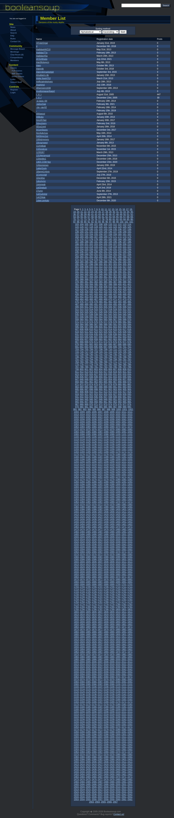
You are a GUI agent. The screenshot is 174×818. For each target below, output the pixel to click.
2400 (118, 759)
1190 (118, 457)
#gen (38, 65)
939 (115, 397)
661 (105, 339)
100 (121, 222)
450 (129, 294)
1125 (88, 442)
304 (120, 264)
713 (124, 349)
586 (91, 324)
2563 (91, 802)
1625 (88, 567)
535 (77, 314)
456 (101, 297)
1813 (76, 614)
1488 (106, 532)
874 (91, 384)
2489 (112, 782)
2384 (82, 757)
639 (115, 334)
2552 (129, 797)
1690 (118, 582)
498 (129, 304)
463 (77, 299)
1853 (76, 624)
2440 (118, 769)
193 (105, 242)
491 (96, 304)
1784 (82, 607)
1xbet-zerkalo (42, 200)
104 (81, 224)
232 (120, 249)
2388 (106, 757)
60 (99, 217)
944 (81, 399)
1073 (76, 429)
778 (91, 364)
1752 (129, 597)
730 (91, 354)
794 (110, 367)
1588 (106, 557)
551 (96, 317)
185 (124, 239)
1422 (129, 514)
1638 (106, 569)
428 (81, 292)
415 (77, 289)
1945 (88, 647)
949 (105, 399)
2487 (100, 782)
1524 (82, 542)
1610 (118, 562)
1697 (100, 584)
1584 (82, 557)
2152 (129, 697)
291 (115, 262)
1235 (88, 469)
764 (81, 362)
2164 (82, 702)
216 (101, 247)
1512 (129, 537)
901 (105, 389)
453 (86, 297)
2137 (100, 694)
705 (86, 349)
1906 (94, 637)
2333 (76, 744)
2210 (118, 712)
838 (91, 377)
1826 (94, 617)
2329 (112, 742)
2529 (112, 792)
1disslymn (41, 181)
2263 (76, 727)
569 (124, 319)
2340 (118, 744)
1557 (100, 549)
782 (110, 364)
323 (96, 269)
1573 (76, 554)
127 (77, 229)
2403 (76, 762)
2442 (129, 769)
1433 (76, 519)
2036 (94, 669)
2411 (124, 762)
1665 (88, 577)
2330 (118, 742)
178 (91, 239)
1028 (106, 417)
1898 (106, 634)
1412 (129, 512)
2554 (82, 799)
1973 (76, 654)
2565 (103, 802)
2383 (76, 757)
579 (115, 322)
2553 (76, 799)
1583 (76, 557)
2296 (94, 734)
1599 (112, 559)
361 (105, 277)
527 (96, 312)
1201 (124, 459)
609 (86, 329)
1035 (88, 419)
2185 (88, 707)
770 (110, 362)
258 (129, 254)
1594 (82, 559)
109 (105, 224)
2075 (88, 679)
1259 (112, 474)
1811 (124, 612)
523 (77, 312)
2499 (112, 784)
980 (81, 407)
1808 (106, 612)
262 (91, 257)
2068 (106, 677)
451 (77, 297)
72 (81, 219)
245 (124, 252)
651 (115, 337)
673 (105, 342)
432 (101, 292)
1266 (94, 477)
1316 (94, 489)
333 (86, 272)
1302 (129, 484)
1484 (82, 532)
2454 (82, 774)
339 (115, 272)
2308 (106, 737)
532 (120, 312)
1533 (76, 544)
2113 (76, 689)
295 (77, 264)
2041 (124, 669)
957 (86, 402)
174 (129, 237)
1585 (88, 557)
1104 (82, 437)
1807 (100, 612)
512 (81, 309)
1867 (100, 627)
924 (101, 394)
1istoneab (40, 184)
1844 (82, 622)
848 (81, 379)
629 (124, 332)
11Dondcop (41, 149)
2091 (124, 682)
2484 (82, 782)
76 (96, 219)
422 (110, 289)
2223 (76, 717)
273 (86, 259)
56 (85, 217)
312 (101, 267)
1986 (94, 657)
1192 (129, 457)
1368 (106, 502)
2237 (100, 719)
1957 (100, 649)
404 (81, 287)
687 (115, 344)
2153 (76, 699)
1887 (100, 632)
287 (96, 262)
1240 (118, 469)
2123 (76, 692)
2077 (100, 679)
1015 (88, 414)
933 (86, 397)
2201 (124, 709)
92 (92, 222)
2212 (129, 712)
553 (105, 317)
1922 (129, 639)
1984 (82, 657)
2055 (88, 674)
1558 (106, 549)
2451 (124, 772)
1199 (112, 459)
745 (105, 357)
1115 (88, 439)
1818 (106, 614)
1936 (94, 644)
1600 (118, 559)
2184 (82, 707)
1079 (112, 429)
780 (101, 364)
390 (129, 282)
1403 (76, 512)
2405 (88, 762)
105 (86, 224)
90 (85, 222)
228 (101, 249)
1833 (76, 619)
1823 (76, 617)
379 (77, 282)
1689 (112, 582)
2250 (118, 722)
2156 (94, 699)
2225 (88, 717)
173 (124, 237)
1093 (76, 434)
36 (74, 214)
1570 (118, 552)
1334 (82, 494)
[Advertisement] (20, 115)
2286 (94, 732)
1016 (94, 414)
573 (86, 322)
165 (86, 237)
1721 (124, 589)
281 (124, 259)
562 (91, 319)
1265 (88, 477)
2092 (129, 682)
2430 (118, 767)
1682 (129, 579)
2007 (100, 662)
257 (124, 254)
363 (115, 277)
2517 (100, 789)
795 (115, 367)
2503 (76, 787)
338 (110, 272)
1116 (94, 439)
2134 (82, 694)
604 (120, 327)
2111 (124, 687)
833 (124, 374)
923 (96, 394)
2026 (94, 667)
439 (77, 294)
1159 (112, 449)
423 (115, 289)
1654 (82, 574)
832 (120, 374)
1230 (118, 467)
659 (96, 339)
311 (96, 267)
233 (124, 249)
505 (105, 307)
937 (105, 397)
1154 (82, 449)
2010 (118, 662)
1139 (112, 444)
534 (129, 312)
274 (91, 259)
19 (74, 212)
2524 (82, 792)
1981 (124, 654)
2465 (88, 777)
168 (101, 237)
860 (81, 382)
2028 (106, 667)
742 (91, 357)
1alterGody (41, 168)
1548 (106, 547)
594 (129, 324)
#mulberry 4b (42, 75)
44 (103, 214)
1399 (112, 509)
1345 (88, 497)
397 (105, 284)
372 (101, 279)
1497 (100, 534)
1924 (82, 642)
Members (14, 60)
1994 (82, 659)
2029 (112, 667)
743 (96, 357)
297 (86, 264)
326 (110, 269)
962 (110, 402)
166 (91, 237)
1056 (94, 424)
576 (101, 322)
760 (120, 359)
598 (91, 327)
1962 (129, 649)
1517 (100, 539)
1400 (118, 509)
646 (91, 337)
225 (86, 249)
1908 (106, 637)
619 (77, 332)
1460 (118, 524)
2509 (112, 787)
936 (101, 397)
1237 (100, 469)
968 (81, 404)
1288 (106, 482)
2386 (94, 757)
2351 (124, 747)
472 (120, 299)
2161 (124, 699)
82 (117, 219)
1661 (124, 574)
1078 (106, 429)
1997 (100, 659)
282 (129, 259)
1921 (124, 639)
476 (81, 302)
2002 (129, 659)
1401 (124, 509)
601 (105, 327)
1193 (76, 459)
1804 (82, 612)
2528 (106, 792)
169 (105, 237)
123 (115, 227)
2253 (76, 724)
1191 (124, 457)
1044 (82, 422)
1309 (112, 487)
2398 (106, 759)
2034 (82, 669)
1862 (129, 624)
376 (120, 279)
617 (124, 329)
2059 (112, 674)
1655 (88, 574)
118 (91, 227)
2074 (82, 679)
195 (115, 242)
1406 (94, 512)
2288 (106, 732)
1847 (100, 622)
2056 (94, 674)
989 (124, 407)
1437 (100, 519)
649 (105, 337)
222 (129, 247)
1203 (76, 462)
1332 (129, 492)
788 (81, 367)
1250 (118, 472)
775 (77, 364)
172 (120, 237)
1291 (124, 482)
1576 (94, 554)
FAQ (12, 36)
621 (86, 332)
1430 (118, 517)
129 (86, 229)
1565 (88, 552)
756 (101, 359)
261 (86, 257)
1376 (94, 504)
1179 (112, 454)
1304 (82, 487)
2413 (76, 764)
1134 (82, 444)
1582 (129, 554)
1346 (94, 497)
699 (115, 347)
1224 (82, 467)
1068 (106, 427)
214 (91, 247)
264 (101, 257)
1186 (94, 457)
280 (120, 259)
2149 (112, 697)
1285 (88, 482)
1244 (82, 472)
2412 (129, 762)
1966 (94, 652)
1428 (106, 517)
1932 (129, 642)
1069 (112, 427)
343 (77, 274)
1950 (118, 647)
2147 (100, 697)
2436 (94, 769)
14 (116, 209)
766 (91, 362)
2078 (106, 679)
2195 (88, 709)
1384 (82, 507)
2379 (112, 754)
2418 (106, 764)
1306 (94, 487)
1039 (112, 419)
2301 (124, 734)
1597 (100, 559)
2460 (118, 774)
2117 (100, 689)
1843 (76, 622)
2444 (82, 772)
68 (128, 217)
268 (120, 257)
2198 (106, 709)
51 (128, 214)
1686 (94, 582)
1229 (112, 467)
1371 (124, 502)
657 (86, 339)
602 (110, 327)
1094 (82, 434)
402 (129, 284)
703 (77, 349)
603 (115, 327)
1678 (106, 579)
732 (101, 354)
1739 (112, 594)
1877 (100, 629)
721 (105, 352)
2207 (100, 712)
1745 (88, 597)
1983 (76, 657)
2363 (76, 752)
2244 (82, 722)
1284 (82, 482)
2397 (100, 759)
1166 (94, 452)
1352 (129, 497)
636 (101, 334)
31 (117, 212)
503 (96, 307)
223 (77, 249)
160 (120, 234)
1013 (76, 414)
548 (81, 317)
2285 (88, 732)
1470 (118, 527)
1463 (76, 527)
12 (109, 209)
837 (86, 377)
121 (105, 227)
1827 (100, 617)
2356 (94, 749)
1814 (82, 614)
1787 (100, 607)
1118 (106, 439)
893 (124, 387)
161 (124, 234)
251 (96, 254)
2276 (94, 729)
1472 (129, 527)
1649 (112, 572)
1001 (124, 409)
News (12, 27)
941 (124, 397)
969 (86, 404)
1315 (88, 489)
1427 (100, 517)
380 (81, 282)
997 (103, 409)
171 (115, 237)
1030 (118, 417)
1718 (106, 589)
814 (91, 372)
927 (115, 394)
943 (77, 399)
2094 (82, 684)
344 (81, 274)
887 (96, 387)
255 (115, 254)
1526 (94, 542)
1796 (94, 609)
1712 (129, 587)
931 (77, 397)
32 (121, 212)
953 (124, 399)
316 (120, 267)
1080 (118, 429)
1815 (88, 614)
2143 (76, 697)
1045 (88, 422)
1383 (76, 507)
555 (115, 317)
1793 (76, 609)
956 (81, 402)
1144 (82, 447)
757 (105, 359)
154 (91, 234)
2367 (100, 752)
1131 (124, 442)
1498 (106, 534)
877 (105, 384)
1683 (76, 582)
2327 (100, 742)
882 (129, 384)
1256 (94, 474)
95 (103, 222)
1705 (88, 587)
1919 (112, 639)
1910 (118, 637)
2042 (129, 669)
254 (110, 254)
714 (129, 349)
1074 (82, 429)
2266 (94, 727)
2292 (129, 732)
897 (86, 389)
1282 (129, 479)
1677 (100, 579)
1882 (129, 629)
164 (81, 237)
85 (128, 219)
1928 (106, 642)
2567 (115, 802)
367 (77, 279)
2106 (94, 687)
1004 (82, 412)
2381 (124, 754)
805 (105, 369)
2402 (129, 759)
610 (91, 329)
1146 (94, 447)
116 (81, 227)
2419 (112, 764)
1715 (88, 589)
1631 (124, 567)
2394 (82, 759)
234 (129, 249)
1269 (112, 477)
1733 (76, 594)
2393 (76, 759)
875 (96, 384)
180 (101, 239)
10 (102, 209)
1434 (82, 519)
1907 (100, 637)
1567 (100, 552)
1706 (94, 587)
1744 (82, 597)
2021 (124, 664)
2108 (106, 687)
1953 (76, 649)
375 (115, 279)
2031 (124, 667)
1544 (82, 547)
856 (120, 379)
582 (129, 322)
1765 (88, 602)
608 (81, 329)
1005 (88, 412)
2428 (106, 767)
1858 (106, 624)
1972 (129, 652)
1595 (88, 559)
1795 (88, 609)
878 (110, 384)
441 (86, 294)
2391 (124, 757)
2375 (88, 754)
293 (124, 262)
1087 (100, 432)
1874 (82, 629)
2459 (112, 774)
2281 (124, 729)
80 (110, 219)
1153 (76, 449)
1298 (106, 484)
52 (131, 214)
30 (113, 212)
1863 (76, 627)
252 (101, 254)
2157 (100, 699)
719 (96, 352)
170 (110, 237)
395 (96, 284)
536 (81, 314)
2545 (88, 797)
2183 (76, 707)
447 (115, 294)
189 (86, 242)
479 (96, 302)
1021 (124, 414)
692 (81, 347)
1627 (100, 567)
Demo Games (18, 76)
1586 (94, 557)
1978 (106, 654)
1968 (106, 652)
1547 (100, 547)
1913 (76, 639)
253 (105, 254)
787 (77, 367)
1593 (76, 559)
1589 (112, 557)
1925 (88, 642)
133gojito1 (41, 159)
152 (81, 234)
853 (105, 379)
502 (91, 307)
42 (96, 214)
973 (105, 404)
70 (74, 219)
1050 (118, 422)
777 (86, 364)
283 (77, 262)
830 (110, 374)
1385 (88, 507)
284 (81, 262)
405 (86, 287)
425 (124, 289)
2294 (82, 734)
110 (110, 224)
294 (129, 262)
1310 (118, 487)
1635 (88, 569)
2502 (129, 784)
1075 (88, 429)
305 (124, 264)
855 (115, 379)
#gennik (40, 69)
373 (105, 279)
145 (105, 232)
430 (91, 292)
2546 (94, 797)
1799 (112, 609)
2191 (124, 707)
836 (81, 377)
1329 (112, 492)
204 (101, 244)
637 (105, 334)
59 (96, 217)
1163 (76, 452)
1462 (129, 524)
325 (105, 269)
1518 (106, 539)
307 (77, 267)
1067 (100, 427)
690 (129, 344)
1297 (100, 484)
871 (77, 384)
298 (91, 264)
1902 (129, 634)
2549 (112, 797)
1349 (112, 497)
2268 (106, 727)
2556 (94, 799)
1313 (76, 489)
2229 (112, 717)
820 (120, 372)
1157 (100, 449)
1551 (124, 547)
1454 (82, 524)
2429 (112, 767)
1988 (106, 657)
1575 (88, 554)
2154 (82, 699)
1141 (124, 444)
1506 (94, 537)
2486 (94, 782)
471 (115, 299)
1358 (106, 499)
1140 (118, 444)
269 (124, 257)
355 (77, 277)
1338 (106, 494)
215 (96, 247)
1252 (129, 472)
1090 (118, 432)
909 (86, 392)
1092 (129, 432)
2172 (129, 702)
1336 (94, 494)
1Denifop (40, 178)
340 (120, 272)
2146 (94, 697)
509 (124, 307)
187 (77, 242)
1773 (76, 604)
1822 (129, 614)
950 (110, 399)
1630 (118, 567)
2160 (118, 699)
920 (81, 394)
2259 (112, 724)
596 (81, 327)
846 (129, 377)
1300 (118, 484)
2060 (118, 674)
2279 (112, 729)
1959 (112, 649)
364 (120, 277)
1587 (100, 557)
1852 (129, 622)
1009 (112, 412)
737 (124, 354)
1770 (118, 602)
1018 (106, 414)
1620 (118, 564)
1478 (106, 529)
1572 (129, 552)
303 (115, 264)
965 (124, 402)
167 (96, 237)
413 (124, 287)
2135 (88, 694)
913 (105, 392)
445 (105, 294)
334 (91, 272)
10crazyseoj (42, 142)
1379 (112, 504)
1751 (124, 597)
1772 (129, 602)
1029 (112, 417)
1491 (124, 532)
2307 (100, 737)
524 (81, 312)
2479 (112, 779)
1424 (82, 517)
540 (101, 314)
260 (81, 257)
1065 (88, 427)
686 (110, 344)
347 (96, 274)
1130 (118, 442)
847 (77, 379)
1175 (88, 454)
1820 (118, 614)
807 (115, 369)
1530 (118, 542)
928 (120, 394)
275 (96, 259)
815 (96, 372)
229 (105, 249)
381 (86, 282)
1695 (88, 584)
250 (91, 254)
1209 (112, 462)
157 (105, 234)
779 (96, 364)
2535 (88, 794)
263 (96, 257)
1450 (118, 522)
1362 (129, 499)
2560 (118, 799)
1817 (100, 614)
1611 (124, 562)
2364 (82, 752)
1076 (94, 429)
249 (86, 254)
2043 (76, 672)
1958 (106, 649)
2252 (129, 722)
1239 (112, 469)
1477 (100, 529)
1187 (100, 457)
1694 (82, 584)
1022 (129, 414)
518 (110, 309)
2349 (112, 747)
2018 (106, 664)
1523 (76, 542)
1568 (106, 552)
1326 (94, 492)
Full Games (17, 71)
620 (81, 332)
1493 (76, 534)
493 (105, 304)
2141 (124, 694)
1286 (94, 482)
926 (110, 394)
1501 (124, 534)
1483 (76, 532)
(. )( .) (38, 94)
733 (105, 354)
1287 (100, 482)
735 (115, 354)
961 (105, 402)
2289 (112, 732)
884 (81, 387)
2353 (76, 749)
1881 (124, 629)
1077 (100, 429)
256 (120, 254)
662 (110, 339)
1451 (124, 522)
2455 (88, 774)
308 (81, 267)
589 (105, 324)
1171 (124, 452)
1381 (124, 504)
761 (124, 359)
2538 (106, 794)
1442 (129, 519)
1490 (118, 532)
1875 (88, 629)
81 (113, 219)
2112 (129, 687)
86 (131, 219)
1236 (94, 469)
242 (110, 252)
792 (101, 367)
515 (96, 309)
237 (86, 252)
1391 (124, 507)
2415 (88, 764)
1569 (112, 552)
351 (115, 274)
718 (91, 352)
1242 (129, 469)
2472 (129, 777)
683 (96, 344)
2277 (100, 729)
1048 (106, 422)
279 (115, 259)
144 (101, 232)
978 (129, 404)
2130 (118, 692)
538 (91, 314)
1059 (112, 424)
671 (96, 342)
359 (96, 277)
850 (91, 379)
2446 (94, 772)
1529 (112, 542)
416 (81, 289)
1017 (100, 414)
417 (86, 289)
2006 (94, 662)
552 (101, 317)
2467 (100, 777)
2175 (88, 704)
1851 (124, 622)
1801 (124, 609)
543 (115, 314)
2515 (88, 789)
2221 (124, 714)
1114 (82, 439)
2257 (100, 724)
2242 (129, 719)
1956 (94, 649)
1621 (124, 564)
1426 (94, 517)
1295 (88, 484)
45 (106, 214)
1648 (106, 572)
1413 (76, 514)
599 (96, 327)
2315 (88, 739)
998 (108, 409)
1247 (100, 472)
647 (96, 337)
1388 (106, 507)
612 (101, 329)
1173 (76, 454)
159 (115, 234)
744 (101, 357)
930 (129, 394)
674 (110, 342)
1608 (106, 562)
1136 (94, 444)
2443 (76, 772)
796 (120, 367)
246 (129, 252)
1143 (76, 447)
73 (85, 219)
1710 (118, 587)
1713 (76, 589)
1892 (129, 632)
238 (91, 252)
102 (131, 222)
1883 (76, 632)
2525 (88, 792)
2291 (124, 732)
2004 (82, 662)
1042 (129, 419)
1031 (124, 417)
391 (77, 284)
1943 (76, 647)
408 (101, 287)
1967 (100, 652)
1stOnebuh (41, 187)
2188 (106, 707)
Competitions (16, 57)
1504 (82, 537)
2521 (124, 789)
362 (110, 277)
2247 (100, 722)
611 (96, 329)
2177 (100, 704)
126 (129, 227)
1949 (112, 647)
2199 (112, 709)
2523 (76, 792)
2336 (94, 744)
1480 (118, 529)
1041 (124, 419)
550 (91, 317)
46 (110, 214)
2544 (82, 797)
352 (120, 274)
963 (115, 402)
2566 (109, 802)
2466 (94, 777)
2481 (124, 779)
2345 (88, 747)
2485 (88, 782)
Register (14, 90)
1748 (106, 597)
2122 (129, 689)
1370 (118, 502)
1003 (76, 412)
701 (124, 347)
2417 (100, 764)
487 (77, 304)
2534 (82, 794)
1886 (94, 632)
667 (77, 342)
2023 (76, 667)
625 (105, 332)
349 (105, 274)
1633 (76, 569)
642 (129, 334)
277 (105, 259)
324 (101, 269)
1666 (94, 577)
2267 (100, 727)
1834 (82, 619)
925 (105, 394)
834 (129, 374)
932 (81, 397)
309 (86, 267)
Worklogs (14, 52)
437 (124, 292)
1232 (129, 467)
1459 (112, 524)
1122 (129, 439)
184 (120, 239)
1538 (106, 544)
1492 (129, 532)
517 (105, 309)
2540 (118, 794)
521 (124, 309)
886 (91, 387)
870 (129, 382)
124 (120, 227)
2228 (106, 717)
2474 (82, 779)
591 (115, 324)
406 (91, 287)
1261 (124, 474)
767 (96, 362)
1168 (106, 452)
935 (96, 397)
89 (81, 222)
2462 (129, 774)
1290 (118, 482)
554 (110, 317)
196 (120, 242)
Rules (13, 39)
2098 (106, 684)
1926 (94, 642)
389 (124, 282)
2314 (82, 739)
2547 (100, 797)
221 (124, 247)
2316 (94, 739)
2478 (106, 779)
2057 (100, 674)
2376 (94, 754)
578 (110, 322)
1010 (118, 412)
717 (86, 352)
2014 (82, 664)
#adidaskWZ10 (43, 49)
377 (124, 279)
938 (110, 397)
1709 (112, 587)
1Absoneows (42, 165)
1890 (118, 632)
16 (123, 209)
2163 (76, 702)
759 (115, 359)
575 (96, 322)
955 (77, 402)
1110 (118, 437)
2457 (100, 774)
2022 (129, 664)
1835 (88, 619)
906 (129, 389)
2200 (118, 709)
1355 (88, 499)
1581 (124, 554)
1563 (76, 552)
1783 (76, 607)
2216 (94, 714)
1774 (82, 604)
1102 (129, 434)
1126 (94, 442)
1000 (118, 409)
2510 (118, 787)
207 (115, 244)
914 (110, 392)
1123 (76, 442)
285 (86, 262)
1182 (129, 454)
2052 (129, 672)
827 (96, 374)
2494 (82, 784)
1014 (82, 414)
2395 (88, 759)
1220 (118, 464)
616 (120, 329)
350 (110, 274)
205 (105, 244)
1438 (106, 519)
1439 (112, 519)
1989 (112, 657)
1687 (100, 582)
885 (86, 387)
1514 (82, 539)
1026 (94, 417)
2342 (129, 744)
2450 (118, 772)
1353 (76, 499)
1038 (106, 419)
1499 (112, 534)
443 (96, 294)
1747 (100, 597)
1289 (112, 482)
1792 (129, 607)
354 (129, 274)
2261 (124, 724)
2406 (94, 762)
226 (91, 249)
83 (121, 219)
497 (124, 304)
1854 (82, 624)
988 (120, 407)
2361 (124, 749)
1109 (112, 437)
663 (115, 339)
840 (101, 377)
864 (101, 382)
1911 (124, 637)
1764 (82, 602)
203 (96, 244)
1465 (88, 527)
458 (110, 297)
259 (77, 257)
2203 (76, 712)
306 (129, 264)
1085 (88, 432)
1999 (112, 659)
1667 (100, 577)
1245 (88, 472)
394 (91, 284)
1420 (118, 514)
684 (101, 344)
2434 (82, 769)
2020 (118, 664)
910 (91, 392)
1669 (112, 577)
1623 (76, 567)
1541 (124, 544)
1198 (106, 459)
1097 (100, 434)
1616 (94, 564)
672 (101, 342)
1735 (88, 594)
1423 (76, 517)
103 (77, 224)
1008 (106, 412)
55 (81, 217)
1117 (100, 439)
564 (101, 319)
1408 (106, 512)
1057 (100, 424)
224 (81, 249)
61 (103, 217)
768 (101, 362)
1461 (124, 524)
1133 (76, 444)
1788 (106, 607)
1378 (106, 504)
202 (91, 244)
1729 (112, 592)
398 (110, 284)
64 (113, 217)
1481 (124, 529)
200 (81, 244)
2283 (76, 732)
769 (105, 362)
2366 (94, 752)
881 (124, 384)
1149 (112, 447)
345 (86, 274)
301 (105, 264)
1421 (124, 514)
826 (91, 374)
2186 (94, 707)
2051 (124, 672)
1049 (112, 422)
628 (120, 332)
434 (110, 292)
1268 (106, 477)
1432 (129, 517)
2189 (112, 707)
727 (77, 354)
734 (110, 354)
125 (124, 227)
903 (115, 389)
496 (120, 304)
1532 (129, 542)
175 (77, 239)
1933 (76, 644)
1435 (88, 519)
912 (101, 392)
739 (77, 357)
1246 (94, 472)
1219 (112, 464)
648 (101, 337)
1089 (112, 432)
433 (105, 292)
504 (101, 307)
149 (124, 232)
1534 (82, 544)
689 (124, 344)
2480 (118, 779)
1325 (88, 492)
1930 (118, 642)
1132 (129, 442)
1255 (88, 474)
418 (91, 289)
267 (115, 257)
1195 (88, 459)
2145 (88, 697)
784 (120, 364)
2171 (124, 702)
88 (78, 222)
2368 (106, 752)
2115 (88, 689)
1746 (94, 597)
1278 (106, 479)
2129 (112, 692)
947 (96, 399)
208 (120, 244)
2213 (76, 714)
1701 (124, 584)
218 (110, 247)
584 (81, 324)
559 (77, 319)
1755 (88, 599)
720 (101, 352)
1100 (118, 434)
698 (110, 347)
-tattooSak (41, 104)
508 (120, 307)
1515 (88, 539)
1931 (124, 642)
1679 (112, 579)
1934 (82, 644)
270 (129, 257)
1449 (112, 522)
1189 (112, 457)
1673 (76, 579)
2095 (88, 684)
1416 (94, 514)
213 (86, 247)
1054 (82, 424)
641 (124, 334)
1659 (112, 574)
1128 (106, 442)
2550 (118, 797)
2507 (100, 787)
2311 (124, 737)
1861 (124, 624)
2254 (82, 724)
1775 (88, 604)
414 (129, 287)
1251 (124, 472)
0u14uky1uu (42, 133)
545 (124, 314)
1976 (94, 654)
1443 (76, 522)
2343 (76, 747)
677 (124, 342)
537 (86, 314)
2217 (100, 714)
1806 (94, 612)
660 (101, 339)
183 (115, 239)
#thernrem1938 (43, 88)
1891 (124, 632)
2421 (124, 764)
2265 (88, 727)
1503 (76, 537)
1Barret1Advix (43, 171)
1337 (100, 494)
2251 (124, 722)
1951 (124, 647)
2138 (106, 694)
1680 (118, 579)
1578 (106, 554)
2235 (88, 719)
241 (105, 252)
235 (77, 252)
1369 (112, 502)
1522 (129, 539)
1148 (106, 447)
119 (96, 227)
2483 (76, 782)
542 (110, 314)
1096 (94, 434)
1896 (94, 634)
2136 (94, 694)
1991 (124, 657)
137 (124, 229)
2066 (94, 677)
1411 (124, 512)
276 (101, 259)
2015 (88, 664)
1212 (129, 462)
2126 (94, 692)
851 (96, 379)
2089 (112, 682)
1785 (88, 607)
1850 (118, 622)
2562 (129, 799)
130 (91, 229)
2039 (112, 669)
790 (91, 367)
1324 (82, 492)
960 (101, 402)
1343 (76, 497)
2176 (94, 704)
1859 (112, 624)
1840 (118, 619)
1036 (94, 419)
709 (105, 349)
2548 (106, 797)
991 (75, 409)
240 (101, 252)
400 (120, 284)
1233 (76, 469)
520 (120, 309)
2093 (76, 684)
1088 (106, 432)
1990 (118, 657)
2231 (124, 717)
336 (101, 272)
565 (105, 319)
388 (120, 282)
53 (74, 217)
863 (96, 382)
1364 (82, 502)
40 (89, 214)
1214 (82, 464)
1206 (94, 462)
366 (129, 277)
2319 (112, 739)
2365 (88, 752)
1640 (118, 569)
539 (96, 314)
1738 (106, 594)
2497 (100, 784)
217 (105, 247)
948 (101, 399)
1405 (88, 512)
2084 (82, 682)
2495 (88, 784)
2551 (124, 797)
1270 (118, 477)
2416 (94, 764)
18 (131, 209)
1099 (112, 434)
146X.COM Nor (43, 162)
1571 (124, 552)
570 (129, 319)
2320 (118, 739)
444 (101, 294)
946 (91, 399)
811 (77, 372)
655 (77, 339)
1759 (112, 599)
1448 (106, 522)
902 (110, 389)
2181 (124, 704)
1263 (76, 477)
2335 (88, 744)
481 (105, 302)
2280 (118, 729)
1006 (94, 412)
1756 (94, 599)
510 (129, 307)
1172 (129, 452)
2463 (76, 777)
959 (96, 402)
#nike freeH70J (43, 78)
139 (77, 232)
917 (124, 392)
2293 (76, 734)
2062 (129, 674)
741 (86, 357)
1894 (82, 634)
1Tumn (39, 191)
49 (121, 214)
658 (91, 339)
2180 (118, 704)
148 (120, 232)
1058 (106, 424)
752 (81, 359)
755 (96, 359)
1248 (106, 472)
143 (96, 232)
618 (129, 329)
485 (124, 302)
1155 (88, 449)
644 (81, 337)
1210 (118, 462)
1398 (106, 509)
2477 (100, 779)
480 (101, 302)
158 (110, 234)
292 (120, 262)
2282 (129, 729)
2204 (82, 712)
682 (91, 344)
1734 (82, 594)
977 (124, 404)
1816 (94, 614)
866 (110, 382)
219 (115, 247)
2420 (118, 764)
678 (129, 342)
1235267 (40, 152)
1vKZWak (40, 197)
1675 (88, 579)
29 (110, 212)
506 (110, 307)
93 (96, 222)
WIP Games (17, 74)
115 (77, 227)
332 (81, 272)
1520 (118, 539)
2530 (118, 792)
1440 (118, 519)
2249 (112, 722)
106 (91, 224)
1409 (112, 512)
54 (78, 217)
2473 (76, 779)
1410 (118, 512)
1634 (82, 569)
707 (96, 349)
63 (110, 217)
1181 (124, 454)
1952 (129, 647)
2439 (112, 769)
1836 (94, 619)
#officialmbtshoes (44, 81)
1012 (129, 412)
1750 (118, 597)
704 (81, 349)
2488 (106, 782)
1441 (124, 519)
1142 (129, 444)
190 (91, 242)
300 (101, 264)
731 (96, 354)
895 (77, 389)
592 (120, 324)
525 (86, 312)
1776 (94, 604)
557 (124, 317)
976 (120, 404)
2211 (124, 712)
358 (91, 277)
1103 (76, 437)
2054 (82, 674)
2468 (106, 777)
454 (91, 297)
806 (110, 369)
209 (124, 244)
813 (86, 372)
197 (124, 242)
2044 (82, 672)
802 (91, 369)
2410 (118, 762)
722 (110, 352)
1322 (129, 489)
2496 (94, 784)
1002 (130, 409)
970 (91, 404)
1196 (94, 459)
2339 (112, 744)
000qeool (40, 114)
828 (101, 374)
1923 (76, 642)
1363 (76, 502)
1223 (76, 467)
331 (77, 272)
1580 (118, 554)
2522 (129, 789)
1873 (76, 629)
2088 (106, 682)
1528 (106, 542)
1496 (94, 534)
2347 (100, 747)
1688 (106, 582)
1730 (118, 592)
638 (110, 334)
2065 (88, 677)
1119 (112, 439)
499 (77, 307)
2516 (94, 789)
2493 (76, 784)
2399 (112, 759)
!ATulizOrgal (42, 43)
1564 (82, 552)
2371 (124, 752)
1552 (129, 547)
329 (124, 269)
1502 (129, 534)
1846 (94, 622)
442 (91, 294)
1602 (129, 559)
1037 (100, 419)
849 (86, 379)
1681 (124, 579)
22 (85, 212)
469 (105, 299)
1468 (106, 527)
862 (91, 382)
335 (96, 272)
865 (105, 382)
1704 (82, 587)
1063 (76, 427)
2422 (129, 764)
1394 (82, 509)
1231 (124, 467)
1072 (129, 427)
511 (77, 309)
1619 (112, 564)
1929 (112, 642)
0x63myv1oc (42, 136)
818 (110, 372)
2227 (100, 717)
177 (86, 239)
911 (96, 392)
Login (13, 92)
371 (96, 279)
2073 (76, 679)
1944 (82, 647)
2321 (124, 739)
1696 (94, 584)
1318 (106, 489)
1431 (124, 517)
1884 (82, 632)
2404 (82, 762)
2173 (76, 704)
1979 (112, 654)
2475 (88, 779)
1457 (100, 524)
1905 (88, 637)
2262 (129, 724)
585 (86, 324)
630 (129, 332)
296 (81, 264)
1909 (112, 637)
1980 (118, 654)
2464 (82, 777)
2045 (88, 672)
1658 (106, 574)
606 (129, 327)
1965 (88, 652)
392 (81, 284)
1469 (112, 527)
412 (120, 287)
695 (96, 347)
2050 (118, 672)
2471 (124, 777)
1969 (112, 652)
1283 (76, 482)
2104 (82, 687)
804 (101, 369)
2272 (129, 727)
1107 (100, 437)
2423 (76, 767)
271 (77, 259)
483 (115, 302)
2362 (129, 749)
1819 (112, 614)
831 (115, 374)
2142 (129, 694)
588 (101, 324)
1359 (112, 499)
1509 (112, 537)
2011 (124, 662)
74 (89, 219)
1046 (94, 422)
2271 (124, 727)
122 (110, 227)
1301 (124, 484)
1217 (100, 464)
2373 (76, 754)
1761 (124, 599)
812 (81, 372)
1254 (82, 474)
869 (124, 382)
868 (120, 382)
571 (77, 322)
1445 (88, 522)
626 (110, 332)
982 (91, 407)
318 (129, 267)
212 (81, 247)
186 (129, 239)
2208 (106, 712)
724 (120, 352)
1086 (94, 432)
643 (77, 337)
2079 (112, 679)
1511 (124, 537)
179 (96, 239)
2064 (82, 677)
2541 (124, 794)
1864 (82, 627)
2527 (100, 792)
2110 (118, 687)
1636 (94, 569)
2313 (76, 739)
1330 (118, 492)
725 (124, 352)
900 (101, 389)
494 (110, 304)
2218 (106, 714)
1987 (100, 657)
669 (86, 342)
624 (101, 332)
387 (115, 282)
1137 (100, 444)
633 (86, 334)
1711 (124, 587)
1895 (88, 634)
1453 (76, 524)
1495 (88, 534)
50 (124, 214)
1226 (94, 467)
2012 (129, 662)
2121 (124, 689)
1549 (112, 547)
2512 (129, 787)
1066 (94, 427)
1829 (112, 617)
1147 (100, 447)
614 (110, 329)
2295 (88, 734)
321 (86, 269)
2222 (129, 714)
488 (81, 304)
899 (96, 389)
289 (105, 262)
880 (120, 384)
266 (110, 257)
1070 (118, 427)
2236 (94, 719)
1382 (129, 504)
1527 (100, 542)
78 (103, 219)
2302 (129, 734)
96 (106, 222)
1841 (124, 619)
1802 (129, 609)
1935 (88, 644)
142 (91, 232)
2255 (88, 724)
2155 (88, 699)
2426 (94, 767)
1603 (76, 562)
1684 (82, 582)
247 (77, 254)
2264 (82, 727)
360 (101, 277)
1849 (112, 622)
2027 (100, 667)
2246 (94, 722)
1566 (94, 552)
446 (110, 294)
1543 (76, 547)
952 (120, 399)
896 (81, 389)
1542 (129, 544)
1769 (112, 602)
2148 (106, 697)
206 (110, 244)
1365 (88, 502)
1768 (106, 602)
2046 (94, 672)
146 (110, 232)
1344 (82, 497)
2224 (82, 717)
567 (115, 319)
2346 (94, 747)
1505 (88, 537)
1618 (106, 564)
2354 (82, 749)
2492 (129, 782)
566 (110, 319)
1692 (129, 582)
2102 (129, 684)
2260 (118, 724)
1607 (100, 562)
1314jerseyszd (43, 155)
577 (105, 322)
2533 (76, 794)
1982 (129, 654)
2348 (106, 747)
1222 (129, 464)
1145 (88, 447)
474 (129, 299)
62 (106, 217)
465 (86, 299)
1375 (88, 504)
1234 (82, 469)
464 (81, 299)
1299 (112, 484)
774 (129, 362)
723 (115, 352)
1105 (88, 437)
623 (96, 332)
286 (91, 262)
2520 (118, 789)
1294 (82, 484)
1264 (82, 477)
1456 (94, 524)
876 (101, 384)
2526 (94, 792)
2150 (118, 697)
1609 (112, 562)
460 (120, 297)
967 (77, 404)
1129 (112, 442)
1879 (112, 629)
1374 (82, 504)
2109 (112, 687)
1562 (129, 549)
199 (77, 244)
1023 (76, 417)
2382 (129, 754)
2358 (106, 749)
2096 (94, 684)
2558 (106, 799)
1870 (118, 627)
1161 (124, 449)
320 (81, 269)
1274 (82, 479)
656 (81, 339)
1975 (88, 654)
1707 (100, 587)
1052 (129, 422)
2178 (106, 704)
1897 (100, 634)
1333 (76, 494)
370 (91, 279)
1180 (118, 454)
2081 (124, 679)
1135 (88, 444)
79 (106, 219)
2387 (100, 757)
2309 (112, 737)
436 (120, 292)
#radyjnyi (40, 85)
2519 (112, 789)
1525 (88, 542)
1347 (100, 497)
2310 (118, 737)
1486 (94, 532)
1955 (88, 649)
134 (110, 229)
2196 (94, 709)
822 (129, 372)
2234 (82, 719)
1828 (106, 617)
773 (124, 362)
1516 (94, 539)
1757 (100, 599)
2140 (118, 694)
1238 (106, 469)
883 (77, 387)
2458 (106, 774)
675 (115, 342)
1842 (129, 619)
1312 (129, 487)
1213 (76, 464)
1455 (88, 524)
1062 (129, 424)
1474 (82, 529)
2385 (88, 757)
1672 (129, 577)
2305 (88, 737)
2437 (100, 769)
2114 (82, 689)
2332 (129, 742)
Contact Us (15, 41)
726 (129, 352)
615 (115, 329)
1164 (82, 452)
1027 (100, 417)
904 (120, 389)
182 (110, 239)
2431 (124, 767)
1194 (82, 459)
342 (129, 272)
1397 (100, 509)
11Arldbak (41, 146)
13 (113, 209)
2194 (82, 709)
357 (86, 277)
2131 (124, 692)
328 (120, 269)
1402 (129, 509)
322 (91, 269)
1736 (94, 594)
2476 (94, 779)
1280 (118, 479)
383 (96, 282)
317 (124, 267)
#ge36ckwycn (42, 62)
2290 (118, 732)
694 (91, 347)
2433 (76, 769)
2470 (118, 777)
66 (121, 217)
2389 (112, 757)
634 (91, 334)
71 (78, 219)
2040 (118, 669)
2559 (112, 799)
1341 (124, 494)
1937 (100, 644)
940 (120, 397)
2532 (129, 792)
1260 (118, 474)
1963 (76, 652)
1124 (82, 442)
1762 (129, 599)
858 (129, 379)
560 (81, 319)
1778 (106, 604)
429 (86, 292)
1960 (118, 649)
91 (89, 222)
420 (101, 289)
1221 (124, 464)
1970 (118, 652)
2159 (112, 699)
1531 (124, 542)
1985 (88, 657)
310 (91, 267)
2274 (82, 729)
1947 (100, 647)
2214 (82, 714)
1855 (88, 624)
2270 (118, 727)
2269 (112, 727)
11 (106, 209)
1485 (88, 532)
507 (115, 307)
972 (101, 404)
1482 (129, 529)
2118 (106, 689)
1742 (129, 594)
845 (124, 377)
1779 (112, 604)
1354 (82, 499)
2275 (88, 729)
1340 (118, 494)
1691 (124, 582)
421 (105, 289)
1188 (106, 457)
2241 (124, 719)
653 (124, 337)
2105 (88, 687)
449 (124, 294)
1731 (124, 592)
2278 (106, 729)
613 (105, 329)
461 (124, 297)
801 (86, 369)
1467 (100, 527)
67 (124, 217)
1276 (94, 479)
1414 (82, 514)
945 (86, 399)
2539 (112, 794)
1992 (129, 657)
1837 (100, 619)
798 (129, 367)
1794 (82, 609)
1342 (129, 494)
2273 (76, 729)
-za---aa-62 (41, 107)
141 (86, 232)
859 (77, 382)
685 (105, 344)
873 (86, 384)
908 (81, 392)
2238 (106, 719)
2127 (100, 692)
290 (110, 262)
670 (91, 342)
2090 (118, 682)
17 (127, 209)
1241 (124, 469)
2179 (112, 704)
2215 (88, 714)
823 (77, 374)
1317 (100, 489)
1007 (100, 412)
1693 (76, 584)
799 (77, 369)
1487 (100, 532)
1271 (124, 477)
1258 (106, 474)
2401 (124, 759)
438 (129, 292)
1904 (82, 637)
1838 (106, 619)
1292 (129, 482)
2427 (100, 767)
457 (105, 297)
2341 (124, 744)
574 (91, 322)
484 (120, 302)
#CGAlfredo (41, 59)
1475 (88, 529)
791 (96, 367)
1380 (118, 504)
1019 (112, 414)
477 (86, 302)
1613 (76, 564)
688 (120, 344)
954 (129, 399)
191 (96, 242)
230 (110, 249)
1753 (76, 599)
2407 (100, 762)
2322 (129, 739)
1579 (112, 554)
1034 (82, 419)
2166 (94, 702)
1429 (112, 517)
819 (115, 372)
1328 (106, 492)
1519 (112, 539)
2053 (76, 674)
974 (110, 404)
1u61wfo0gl (41, 194)
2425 (88, 767)
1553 (76, 549)
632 (81, 334)
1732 (129, 592)
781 (105, 364)
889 (105, 387)
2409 (112, 762)
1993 (76, 659)
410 (110, 287)
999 (113, 409)
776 (81, 364)
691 (77, 347)
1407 (100, 512)
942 (129, 397)
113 (124, 224)
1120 (118, 439)
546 (129, 314)
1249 (112, 472)
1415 (88, 514)
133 (105, 229)
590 (110, 324)
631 (77, 334)
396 (101, 284)
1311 (124, 487)
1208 (106, 462)
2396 (94, 759)
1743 (76, 597)
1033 (76, 419)
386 (110, 282)
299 (96, 264)
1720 (118, 589)
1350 (118, 497)
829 (105, 374)
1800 (118, 609)
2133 (76, 694)
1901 (124, 634)
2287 (100, 732)
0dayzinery (41, 123)
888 (101, 387)
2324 (82, 742)
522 (129, 309)
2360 (118, 749)
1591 (124, 557)
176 (81, 239)
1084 (82, 432)
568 (120, 319)
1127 (100, 442)
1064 (82, 427)
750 (129, 357)
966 (129, 402)
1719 (112, 589)
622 (91, 332)
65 (117, 217)
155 (96, 234)
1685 (88, 582)
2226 (94, 717)
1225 (88, 467)
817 (105, 372)
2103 (76, 687)
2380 (118, 754)
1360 (118, 499)
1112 (129, 437)
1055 (88, 424)
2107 (100, 687)
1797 (100, 609)
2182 (129, 704)
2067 (100, 677)
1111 (124, 437)
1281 (124, 479)
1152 (129, 447)
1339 (112, 494)
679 (77, 344)
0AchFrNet (41, 120)
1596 (94, 559)
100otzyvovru (42, 139)
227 (96, 249)
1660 (118, 574)
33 (124, 212)
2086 (94, 682)
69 (131, 217)
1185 (88, 457)
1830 (118, 617)
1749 (112, 597)
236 (81, 252)
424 (120, 289)
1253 (76, 474)
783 (115, 364)
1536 (94, 544)
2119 (112, 689)
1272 (129, 477)
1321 (124, 489)
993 (84, 409)
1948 (106, 647)
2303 (76, 737)
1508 (106, 537)
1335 (88, 494)
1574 (82, 554)
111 (115, 224)
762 (129, 359)
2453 (76, 774)
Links (12, 79)
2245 (88, 722)
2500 (118, 784)
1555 (88, 549)
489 (86, 304)
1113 (76, 439)
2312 (129, 737)
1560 (118, 549)
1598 (106, 559)
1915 (88, 639)
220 (120, 247)
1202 (129, 459)
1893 (76, 634)
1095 (88, 434)
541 (105, 314)
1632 (129, 567)
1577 (100, 554)
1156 (94, 449)
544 (120, 314)
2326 (94, 742)
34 (128, 212)
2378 (106, 754)
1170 (118, 452)
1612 (129, 562)
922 (91, 394)
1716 (94, 589)
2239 (112, 719)
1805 (88, 612)
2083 (76, 682)
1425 (88, 517)
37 (78, 214)
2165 (88, 702)
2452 (129, 772)
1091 (124, 432)
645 (86, 337)
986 (110, 407)
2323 (76, 742)
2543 (76, 797)
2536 (94, 794)
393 (86, 284)
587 (96, 324)
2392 (129, 757)
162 (129, 234)
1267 (100, 477)
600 (101, 327)
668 (81, 342)
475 (77, 302)
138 (129, 229)
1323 (76, 492)
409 (105, 287)
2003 (76, 662)
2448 (106, 772)
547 (77, 317)
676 (120, 342)
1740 (118, 594)
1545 (88, 547)
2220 (118, 714)
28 (106, 212)
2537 (100, 794)
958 (91, 402)
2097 (100, 684)
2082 (129, 679)
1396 (94, 509)
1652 (129, 572)
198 (129, 242)
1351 (124, 497)
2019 (112, 664)
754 (91, 359)
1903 (76, 637)
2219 (112, 714)
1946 (94, 647)
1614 (82, 564)
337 (105, 272)
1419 (112, 514)
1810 (118, 612)
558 (129, 317)
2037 (100, 669)
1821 (124, 614)
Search (13, 33)
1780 (118, 604)
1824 (82, 617)
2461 (124, 774)
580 (120, 322)
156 (101, 234)
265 (105, 257)
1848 (106, 622)
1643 (76, 572)
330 (129, 269)
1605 (88, 562)
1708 (106, 587)
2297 (100, 734)
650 (110, 337)
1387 (100, 507)
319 (77, 269)
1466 (94, 527)
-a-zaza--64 (41, 101)
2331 (124, 742)
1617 (100, 564)
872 (81, 384)
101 (126, 222)
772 (120, 362)
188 (81, 242)
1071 (124, 427)
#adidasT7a (41, 52)
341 (124, 272)
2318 (106, 739)
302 (110, 264)
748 (120, 357)
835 (77, 377)
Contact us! (118, 814)
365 (124, 277)
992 (80, 409)
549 (86, 317)
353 (124, 274)
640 (120, 334)
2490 (118, 782)
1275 (88, 479)
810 (129, 369)
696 (101, 347)
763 (77, 362)
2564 (97, 802)
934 (91, 397)
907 (77, 392)
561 (86, 319)
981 (86, 407)
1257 (100, 474)
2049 (112, 672)
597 (86, 327)
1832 (129, 617)
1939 (112, 644)
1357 (100, 499)
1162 (129, 449)
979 (77, 407)
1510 (118, 537)
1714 (82, 589)
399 (115, 284)
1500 (118, 534)
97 (110, 222)
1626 (94, 567)
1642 (129, 569)
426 (129, 289)
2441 (124, 769)
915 (115, 392)
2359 (112, 749)
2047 (100, 672)
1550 (118, 547)
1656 (94, 574)
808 (120, 369)
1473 (76, 529)
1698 (106, 584)
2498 (106, 784)
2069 (112, 677)
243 (115, 252)
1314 (82, 489)
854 (110, 379)
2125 (88, 692)
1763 (76, 602)
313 (105, 267)
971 (96, 404)
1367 (100, 502)
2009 (112, 662)
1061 (124, 424)
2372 (129, 752)
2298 (106, 734)
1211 (124, 462)
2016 (94, 664)
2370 (118, 752)
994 (89, 409)
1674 (82, 579)
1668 (106, 577)
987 (115, 407)
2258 (106, 724)
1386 (94, 507)
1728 (106, 592)
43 (99, 214)
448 (120, 294)
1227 (100, 467)
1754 (82, 599)
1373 (76, 504)
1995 (88, 659)
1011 (124, 412)
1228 (106, 467)
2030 (118, 667)
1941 (124, 644)
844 (120, 377)
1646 (94, 572)
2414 (82, 764)
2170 (118, 702)
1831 (124, 617)
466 (91, 299)
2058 (106, 674)
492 (101, 304)
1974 (82, 654)
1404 (82, 512)
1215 (88, 464)
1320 (118, 489)
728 (81, 354)
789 (86, 367)
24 (92, 212)
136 (120, 229)
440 (81, 294)
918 (129, 392)
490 (91, 304)
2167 (100, 702)
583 (77, 324)
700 (120, 347)
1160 (118, 449)
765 (86, 362)
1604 (82, 562)
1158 (106, 449)
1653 (76, 574)
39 (85, 214)
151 (77, 234)
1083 (76, 432)
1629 (112, 567)
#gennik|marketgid (45, 72)
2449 (112, 772)
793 (105, 367)
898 (91, 389)
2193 (76, 709)
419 (96, 289)
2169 (112, 702)
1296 (94, 484)
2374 (82, 754)
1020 (118, 414)
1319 (112, 489)
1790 (118, 607)
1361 (124, 499)
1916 (94, 639)
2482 (129, 779)
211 (77, 247)
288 (101, 262)
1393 (76, 509)
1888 (106, 632)
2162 (129, 699)
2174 (82, 704)
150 (129, 232)
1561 (124, 549)
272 (81, 259)
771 (115, 362)
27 (103, 212)
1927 (100, 642)
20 (78, 212)
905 (124, 389)
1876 (94, 629)
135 (115, 229)
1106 (94, 437)
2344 (82, 747)
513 (86, 309)
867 (115, 382)
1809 (112, 612)
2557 (100, 799)
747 (115, 357)
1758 (106, 599)
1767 (100, 602)
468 (101, 299)
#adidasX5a (41, 56)
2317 (100, 739)
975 (115, 404)
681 (86, 344)
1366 (94, 502)
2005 (88, 662)
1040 (118, 419)
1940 (118, 644)
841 (105, 377)
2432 (129, 767)
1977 (100, 654)
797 (124, 367)
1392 (129, 507)
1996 (94, 659)
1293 (76, 484)
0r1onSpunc (42, 130)
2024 (82, 667)
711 (115, 349)
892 (120, 387)
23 (89, 212)
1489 (112, 532)
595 (77, 327)
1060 (118, 424)
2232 (129, 717)
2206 (94, 712)
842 (110, 377)
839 (96, 377)
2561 (124, 799)
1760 (118, 599)
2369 (112, 752)
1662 (129, 574)
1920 (118, 639)
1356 (94, 499)
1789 (112, 607)
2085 (88, 682)
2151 (124, 697)
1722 (129, 589)
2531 (124, 792)
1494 (82, 534)
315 (115, 267)
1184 (82, 457)
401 (124, 284)
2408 (106, 762)
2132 (129, 692)
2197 (100, 709)
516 (101, 309)
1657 (100, 574)
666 (129, 339)
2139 (112, 694)
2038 (106, 669)
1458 (106, 524)
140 (81, 232)
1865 (88, 627)
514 (91, 309)
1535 (88, 544)
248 (81, 254)
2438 (106, 769)
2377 (100, 754)
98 (113, 222)
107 (96, 224)
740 (81, 357)
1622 (129, 564)
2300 (118, 734)
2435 (88, 769)
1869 (112, 627)
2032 (129, 667)
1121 (124, 439)
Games (13, 68)
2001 (124, 659)
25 (96, 212)
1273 (76, 479)
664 (120, 339)
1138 (106, 444)
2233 (76, 719)
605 (124, 327)
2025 (88, 667)
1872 (129, 627)
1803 (76, 612)
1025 (88, 417)
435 (115, 292)
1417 (100, 514)
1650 (118, 572)
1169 (112, 452)
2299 (112, 734)
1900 (118, 634)
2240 (118, 719)
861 (86, 382)
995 (94, 409)
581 (124, 322)
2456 (94, 774)
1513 (76, 539)
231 (115, 249)
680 (81, 344)
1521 (124, 539)
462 (129, 297)
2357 (100, 749)
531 (115, 312)
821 (124, 372)
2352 (129, 747)
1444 (82, 522)
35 (131, 212)
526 (91, 312)
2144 (82, 697)
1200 (118, 459)
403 (77, 287)
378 (129, 279)
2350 (118, 747)
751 (77, 359)
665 (124, 339)
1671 (124, 577)
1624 (82, 567)
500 (81, 307)
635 (96, 334)
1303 (76, 487)
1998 (106, 659)
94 (99, 222)
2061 (124, 674)
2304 (82, 737)
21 (81, 212)
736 (120, 354)
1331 (124, 492)
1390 (118, 507)
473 (124, 299)
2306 (94, 737)
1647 (100, 572)
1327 (100, 492)
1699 (112, 584)
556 (120, 317)
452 (81, 297)
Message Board (17, 49)
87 (74, 222)
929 (124, 394)
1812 (129, 612)
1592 (129, 557)
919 (77, 394)
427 (77, 292)
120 (101, 227)
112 (120, 224)
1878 (106, 629)
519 (115, 309)
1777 (100, 604)
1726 (94, 592)
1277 (100, 479)
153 (86, 234)
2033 (76, 669)
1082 (129, 429)
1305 (88, 487)
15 (120, 209)
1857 (100, 624)
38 (81, 214)
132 (101, 229)
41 (92, 214)
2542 (129, 794)
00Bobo (40, 117)
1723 (76, 592)
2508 (106, 787)
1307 (100, 487)
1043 (76, 422)
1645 (88, 572)
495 (115, 304)
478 (91, 302)
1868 (106, 627)
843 (115, 377)
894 (129, 387)
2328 (106, 742)
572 (81, 322)
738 (129, 354)
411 (115, 287)
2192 (129, 707)
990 (129, 407)
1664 (82, 577)
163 (77, 237)
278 (110, 259)
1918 (106, 639)
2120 (118, 689)
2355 (88, 749)
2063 (76, 677)
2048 (106, 672)
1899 (112, 634)
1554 (82, 549)
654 (129, 337)
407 (96, 287)
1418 (106, 514)
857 (124, 379)
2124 (82, 692)
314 (110, 267)
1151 (124, 447)
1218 (106, 464)
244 (120, 252)
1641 (124, 569)
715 (77, 352)
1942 (129, 644)
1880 (118, 629)
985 (105, 407)
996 (99, 409)
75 (92, 219)
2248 (106, 722)
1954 (82, 649)
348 (101, 274)
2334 (82, 744)
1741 (124, 594)
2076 (94, 679)
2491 (124, 782)
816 (101, 372)
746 (110, 357)
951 (115, 399)
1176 (94, 454)
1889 (112, 632)
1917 (100, 639)
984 (101, 407)
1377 (100, 504)
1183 (76, 457)
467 (96, 299)
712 (120, 349)
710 (110, 349)
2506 (94, 787)
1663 (76, 577)
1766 (94, 602)
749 (124, 357)
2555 (88, 799)
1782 (129, 604)
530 (110, 312)
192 (101, 242)
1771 (124, 602)
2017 (100, 664)
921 (86, 394)
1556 (94, 549)
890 (110, 387)
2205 (88, 712)
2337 (100, 744)
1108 (106, 437)
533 (124, 312)
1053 (76, 424)
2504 (82, 787)
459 (115, 297)
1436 (94, 519)
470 (110, 299)
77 (99, 219)
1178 (106, 454)
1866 (94, 627)
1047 (100, 422)
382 (91, 282)
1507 (100, 537)
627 (115, 332)
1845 (88, 622)
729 (86, 354)
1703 (76, 587)
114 (129, 224)
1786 (94, 607)
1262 (129, 474)
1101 (124, 434)
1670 (118, 577)
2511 (124, 787)
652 (120, 337)
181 (105, 239)
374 (110, 279)
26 (99, 212)
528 (101, 312)
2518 (106, 789)
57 (89, 217)
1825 (88, 617)
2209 (112, 712)
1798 (106, 609)
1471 (124, 527)
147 (115, 232)
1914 (82, 639)
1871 (124, 627)
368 (81, 279)
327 (115, 269)
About (13, 30)
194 (110, 242)
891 (115, 387)
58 (92, 217)
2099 (112, 684)
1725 (88, 592)
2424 (82, 767)
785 (124, 364)
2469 (112, 777)
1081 (124, 429)
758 (110, 359)
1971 (124, 652)
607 (77, 329)
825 (86, 374)
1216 (94, 464)
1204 (82, 462)
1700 (118, 584)
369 (86, 279)
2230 (118, 717)
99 (117, 222)
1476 (94, 529)
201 (86, 244)
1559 (112, 549)
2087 (100, 682)
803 (96, 369)
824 (81, 374)
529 (105, 312)
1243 (76, 472)
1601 (124, 559)
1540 (118, 544)
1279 (112, 479)
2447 (100, 772)
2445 (88, 772)
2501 (124, 784)
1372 (129, 502)
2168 (106, 702)
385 (105, 282)
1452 (129, 522)
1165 (88, 452)
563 (96, 319)
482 (110, 302)
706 (91, 349)
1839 (112, 619)
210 (129, 244)
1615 (88, 564)
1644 (82, 572)
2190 (118, 707)
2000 (118, 659)
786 (129, 364)
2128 (106, 692)
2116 (94, 689)
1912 (129, 637)
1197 (100, 459)
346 (91, 274)
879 (115, 384)
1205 (88, 462)
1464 (82, 527)
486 (129, 302)
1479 (112, 529)
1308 (106, 487)
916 (120, 392)
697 (105, 347)
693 (86, 347)
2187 (100, 707)
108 (101, 224)
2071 (124, 677)
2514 (82, 789)
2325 (88, 742)
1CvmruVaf (41, 175)
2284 (82, 732)
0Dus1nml (41, 126)
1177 (100, 454)
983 (96, 407)
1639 (112, 569)
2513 (76, 789)
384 (101, 282)
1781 (124, 604)
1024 (82, 417)
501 (86, 307)
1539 (112, 544)
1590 (118, 557)
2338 (106, 744)
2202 (129, 709)
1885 (88, 632)
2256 (94, 724)
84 (124, 219)
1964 (82, 652)
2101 (124, 684)
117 (86, 227)
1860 (118, 624)
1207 (100, 462)
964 (120, 402)
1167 (100, 452)
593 (124, 324)
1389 (112, 507)
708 (101, 349)
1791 (124, 607)
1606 (94, 562)
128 (81, 229)
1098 (106, 434)
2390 (118, 757)
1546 (94, 547)
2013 (76, 664)
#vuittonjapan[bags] (45, 91)
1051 (124, 422)
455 (96, 297)
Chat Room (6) (17, 55)
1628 (106, 567)
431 (96, 292)
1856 (94, 624)
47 (113, 214)
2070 (118, 677)
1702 (129, 584)
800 (81, 369)
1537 (100, 544)
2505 (88, 787)
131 (96, 229)
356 (81, 277)
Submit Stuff (16, 82)
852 (101, 379)
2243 (76, 722)
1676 (94, 579)
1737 (100, 594)
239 (96, 252)
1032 (129, 417)
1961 (124, 649)
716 (81, 352)
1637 (100, 569)
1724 (82, 592)
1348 (106, 497)
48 (117, 214)
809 (124, 369)
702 (129, 347)
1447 (100, 522)
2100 (118, 684)
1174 (82, 454)
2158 (106, 699)
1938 (106, 644)
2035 (88, 669)
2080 (118, 679)
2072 (129, 677)
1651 (124, 572)
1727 (100, 592)
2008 (106, 662)
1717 (100, 589)
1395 (88, 509)
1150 (118, 447)
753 (86, 359)
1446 (94, 522)
